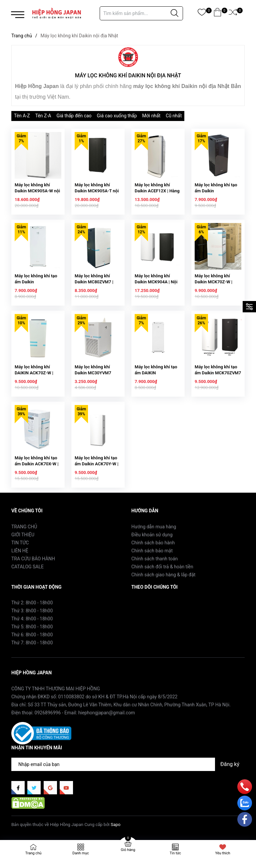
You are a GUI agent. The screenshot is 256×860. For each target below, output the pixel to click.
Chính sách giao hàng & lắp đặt (163, 574)
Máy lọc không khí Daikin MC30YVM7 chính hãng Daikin (93, 372)
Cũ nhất (174, 115)
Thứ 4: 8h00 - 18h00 (32, 618)
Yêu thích (222, 853)
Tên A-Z (22, 115)
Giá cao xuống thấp (117, 115)
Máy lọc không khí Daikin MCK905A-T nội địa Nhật (97, 190)
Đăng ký (229, 764)
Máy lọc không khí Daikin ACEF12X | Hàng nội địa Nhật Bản (157, 190)
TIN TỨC (20, 542)
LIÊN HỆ (19, 550)
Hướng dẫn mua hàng (153, 526)
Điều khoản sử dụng (152, 534)
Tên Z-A (43, 115)
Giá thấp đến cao (73, 115)
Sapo (116, 824)
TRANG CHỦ (24, 526)
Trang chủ (33, 853)
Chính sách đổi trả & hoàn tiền (162, 566)
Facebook (141, 602)
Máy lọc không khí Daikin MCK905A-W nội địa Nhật (37, 190)
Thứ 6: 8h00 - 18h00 (32, 634)
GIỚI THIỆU (22, 534)
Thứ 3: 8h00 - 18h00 (32, 610)
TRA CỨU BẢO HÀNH (33, 558)
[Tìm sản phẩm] (141, 13)
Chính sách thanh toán (154, 558)
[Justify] (174, 13)
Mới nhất (151, 115)
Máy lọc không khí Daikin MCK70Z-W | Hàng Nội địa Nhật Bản (217, 281)
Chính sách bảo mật (152, 550)
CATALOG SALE (27, 566)
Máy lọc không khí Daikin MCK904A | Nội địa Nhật (156, 281)
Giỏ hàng (128, 850)
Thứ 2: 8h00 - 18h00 (32, 602)
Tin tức (175, 853)
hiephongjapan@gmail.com (106, 712)
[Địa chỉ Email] (128, 764)
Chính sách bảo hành (153, 542)
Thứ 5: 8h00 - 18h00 (32, 626)
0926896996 (48, 712)
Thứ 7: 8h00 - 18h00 (32, 642)
